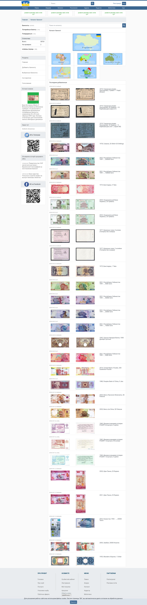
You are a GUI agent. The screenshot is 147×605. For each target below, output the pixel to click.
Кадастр (98, 8)
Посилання (73, 8)
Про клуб (41, 583)
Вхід (124, 3)
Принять (73, 602)
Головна (25, 8)
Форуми (48, 8)
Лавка (37, 8)
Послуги (40, 587)
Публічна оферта (43, 594)
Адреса (86, 8)
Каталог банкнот (36, 20)
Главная (25, 20)
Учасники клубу (43, 590)
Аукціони (65, 590)
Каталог (60, 8)
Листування (66, 583)
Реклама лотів (112, 583)
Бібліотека (111, 8)
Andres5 (24, 129)
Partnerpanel (111, 579)
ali (57, 155)
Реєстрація (117, 3)
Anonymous (31, 129)
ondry (57, 421)
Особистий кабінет (68, 579)
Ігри (123, 8)
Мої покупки (66, 587)
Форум (86, 583)
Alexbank (58, 141)
